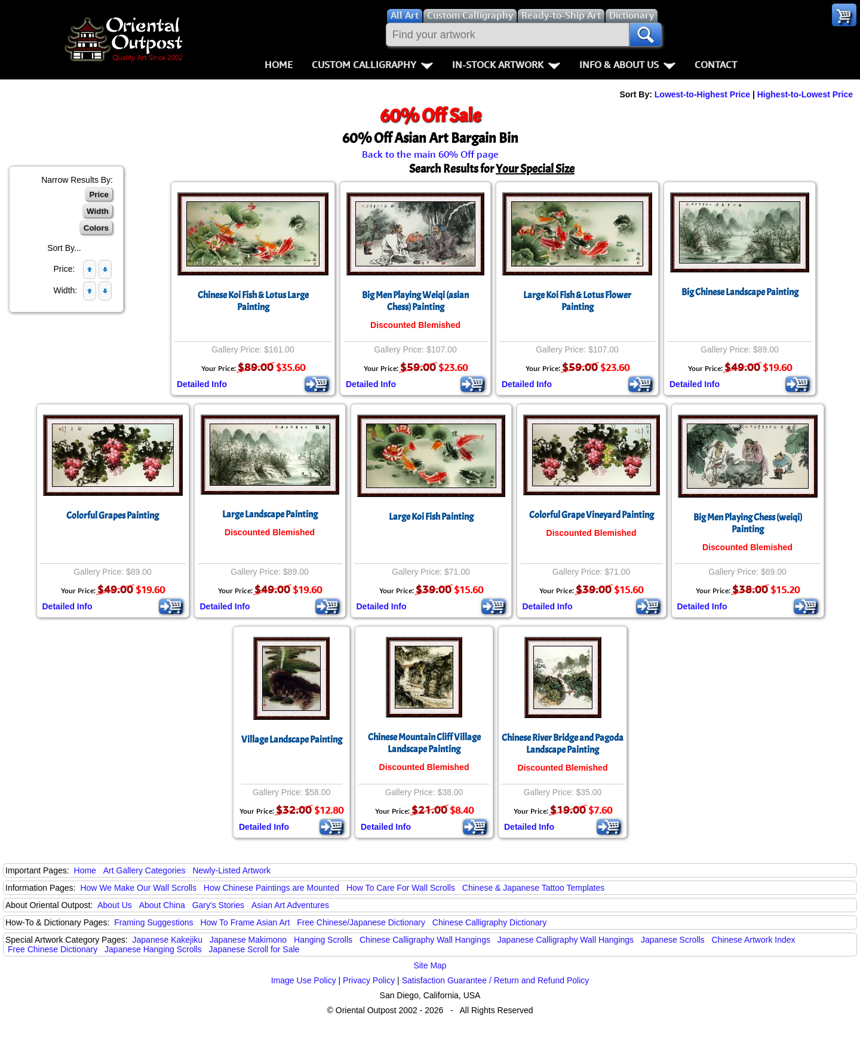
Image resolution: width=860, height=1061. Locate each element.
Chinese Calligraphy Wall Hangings (425, 940)
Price (99, 194)
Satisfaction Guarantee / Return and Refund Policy (495, 980)
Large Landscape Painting (270, 514)
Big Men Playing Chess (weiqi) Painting (747, 523)
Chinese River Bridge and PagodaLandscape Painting (563, 744)
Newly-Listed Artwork (231, 870)
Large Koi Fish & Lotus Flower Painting (577, 301)
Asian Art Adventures (290, 905)
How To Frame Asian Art (245, 922)
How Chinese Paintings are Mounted (271, 888)
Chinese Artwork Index (754, 940)
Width (98, 211)
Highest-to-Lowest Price (805, 94)
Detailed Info (202, 384)
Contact (716, 64)
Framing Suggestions (153, 922)
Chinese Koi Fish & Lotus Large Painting (253, 301)
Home (279, 64)
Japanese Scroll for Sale (254, 949)
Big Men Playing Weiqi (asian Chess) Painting (415, 301)
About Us (114, 905)
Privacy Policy (369, 980)
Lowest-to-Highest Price (702, 94)
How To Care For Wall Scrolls (400, 888)
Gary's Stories (218, 905)
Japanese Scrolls (673, 940)
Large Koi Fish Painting (431, 517)
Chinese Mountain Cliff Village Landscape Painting (424, 743)
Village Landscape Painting (291, 740)
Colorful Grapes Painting (112, 516)
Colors (96, 227)
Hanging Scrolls (323, 940)
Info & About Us (627, 64)
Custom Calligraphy (372, 64)
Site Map (429, 965)
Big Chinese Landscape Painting (739, 292)
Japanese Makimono (248, 940)
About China (162, 905)
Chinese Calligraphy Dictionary (489, 922)
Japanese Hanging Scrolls (153, 949)
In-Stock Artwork (506, 64)
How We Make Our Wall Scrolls (138, 888)
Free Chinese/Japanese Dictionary (361, 922)
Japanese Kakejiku (168, 940)
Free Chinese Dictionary (52, 949)
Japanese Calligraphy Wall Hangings (565, 940)
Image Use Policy (303, 980)
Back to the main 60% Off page (430, 154)
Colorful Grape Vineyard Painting (591, 515)
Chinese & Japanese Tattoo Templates (533, 888)
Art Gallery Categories (144, 870)
